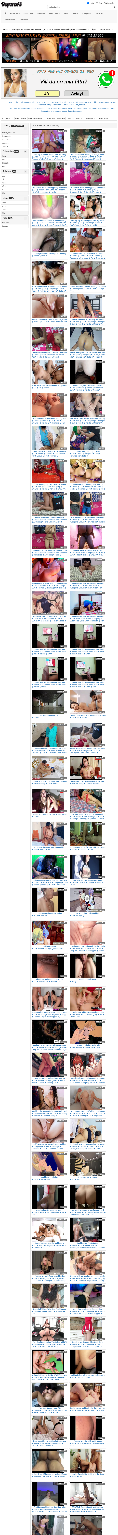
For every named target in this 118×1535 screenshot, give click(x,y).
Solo (93, 687)
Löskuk (49, 1446)
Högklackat (90, 1281)
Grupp (63, 1015)
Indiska (52, 192)
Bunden (55, 1212)
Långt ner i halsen (56, 190)
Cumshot (88, 192)
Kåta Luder (13, 109)
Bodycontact (80, 105)
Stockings (61, 1281)
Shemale (110, 3)
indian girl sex (104, 118)
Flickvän (77, 159)
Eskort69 (21, 109)
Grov (100, 555)
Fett (45, 456)
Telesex (43, 102)
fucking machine (20, 118)
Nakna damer (56, 111)
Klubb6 (64, 105)
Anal (38, 289)
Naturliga (82, 1116)
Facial (77, 555)
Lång (4, 210)
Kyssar (97, 357)
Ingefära (96, 1116)
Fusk (56, 421)
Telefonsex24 (68, 102)
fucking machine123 (35, 118)
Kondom (91, 1113)
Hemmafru (93, 621)
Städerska (82, 850)
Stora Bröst (58, 157)
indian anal (61, 118)
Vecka (4, 183)
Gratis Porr (77, 109)
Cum (80, 192)
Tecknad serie (48, 619)
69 (72, 1509)
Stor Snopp (58, 454)
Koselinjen (59, 102)
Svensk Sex (96, 109)
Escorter (54, 109)
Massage (44, 885)
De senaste (6, 136)
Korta (4, 203)
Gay (100, 3)
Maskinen (96, 324)
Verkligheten (59, 225)
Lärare (83, 1347)
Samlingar (83, 258)
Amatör (35, 157)
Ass (42, 157)
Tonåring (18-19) (92, 225)
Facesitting (75, 1512)
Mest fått (5, 143)
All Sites (5, 223)
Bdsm (48, 1212)
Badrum (82, 157)
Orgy (42, 1017)
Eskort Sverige (103, 102)
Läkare (38, 456)
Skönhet (49, 157)
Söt (39, 388)
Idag (3, 176)
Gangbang (44, 621)
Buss (34, 654)
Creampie (50, 159)
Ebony (52, 982)
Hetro (92, 3)
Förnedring (52, 291)
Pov (89, 1116)
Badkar (73, 157)
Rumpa (84, 1278)
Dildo (35, 850)
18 (33, 289)
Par (43, 159)
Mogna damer (67, 111)
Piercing (100, 1281)
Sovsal (100, 1410)
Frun (62, 423)
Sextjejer (48, 105)
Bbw (77, 751)
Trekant (56, 1050)
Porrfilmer (105, 109)
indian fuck (80, 118)
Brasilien (36, 1116)
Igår (3, 179)
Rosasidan (57, 105)
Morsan (51, 489)
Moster (38, 357)
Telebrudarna (26, 102)
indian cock (70, 118)
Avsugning (86, 190)
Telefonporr (78, 102)
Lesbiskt (81, 883)
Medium (5, 206)
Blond (52, 751)
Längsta (5, 146)
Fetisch (79, 324)
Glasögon (83, 1314)
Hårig (58, 159)
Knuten (46, 1413)
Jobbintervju (48, 1344)
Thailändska (59, 885)
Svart (98, 157)
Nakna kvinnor (30, 109)
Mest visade (6, 140)
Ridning (99, 289)
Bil (96, 553)
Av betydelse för (8, 133)
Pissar (43, 1347)
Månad (4, 186)
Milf (92, 289)
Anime (73, 883)
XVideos (5, 226)
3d (72, 916)
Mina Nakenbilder (90, 102)
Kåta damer (77, 111)
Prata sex (50, 102)
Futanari (40, 1083)
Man (96, 159)
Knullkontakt (63, 109)
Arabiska (49, 355)
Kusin (85, 1212)
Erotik (70, 109)
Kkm (49, 1050)
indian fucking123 (91, 118)
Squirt (57, 1347)
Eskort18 (71, 105)
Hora (54, 1413)
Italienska (58, 1344)
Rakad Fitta (86, 109)
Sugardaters (45, 111)
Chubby (95, 355)
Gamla (89, 883)
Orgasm (49, 225)
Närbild (35, 256)
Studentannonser (43, 109)
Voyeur (63, 1050)
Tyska (101, 1311)
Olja (37, 1347)
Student (97, 883)
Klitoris (45, 1146)
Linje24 (9, 102)
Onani (41, 225)
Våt (64, 322)
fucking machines (49, 118)
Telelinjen (16, 102)
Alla (3, 166)
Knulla (112, 109)
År (2, 190)
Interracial (99, 1212)
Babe (40, 190)
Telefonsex (35, 102)
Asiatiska (82, 256)
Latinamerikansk (97, 1248)
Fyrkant (55, 1015)
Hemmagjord (88, 159)
